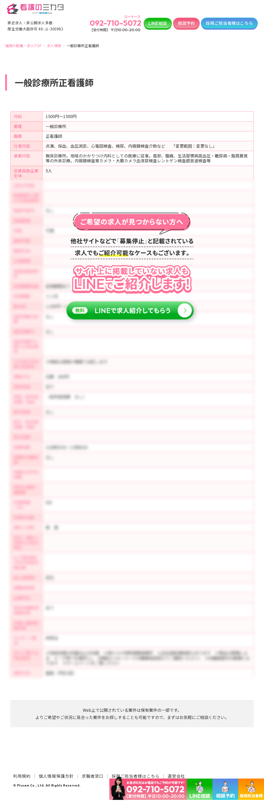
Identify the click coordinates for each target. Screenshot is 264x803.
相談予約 (186, 23)
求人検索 (54, 45)
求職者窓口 (93, 776)
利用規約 (22, 776)
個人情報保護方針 (56, 776)
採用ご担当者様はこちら (229, 23)
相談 (157, 23)
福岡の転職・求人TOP (23, 45)
